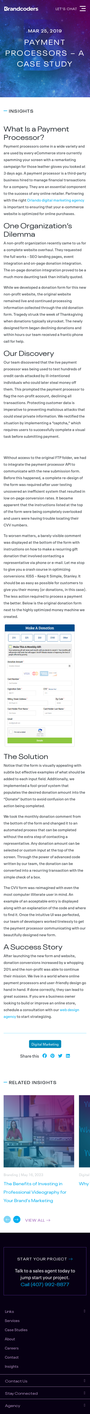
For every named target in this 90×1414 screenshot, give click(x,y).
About (10, 1338)
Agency (12, 1405)
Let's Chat (66, 8)
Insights (11, 1366)
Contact (12, 1357)
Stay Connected (21, 1393)
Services (12, 1320)
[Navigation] (82, 8)
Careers (12, 1347)
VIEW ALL (35, 1220)
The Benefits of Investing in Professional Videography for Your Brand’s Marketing (35, 1191)
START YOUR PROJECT (42, 1258)
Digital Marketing (45, 1043)
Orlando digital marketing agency (55, 200)
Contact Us (16, 1380)
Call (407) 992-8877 (45, 1283)
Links (9, 1311)
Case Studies (16, 1329)
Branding (11, 1174)
